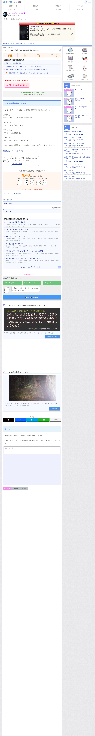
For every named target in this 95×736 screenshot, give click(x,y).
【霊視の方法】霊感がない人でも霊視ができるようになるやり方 (26, 616)
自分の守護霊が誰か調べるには (51, 659)
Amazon (32, 719)
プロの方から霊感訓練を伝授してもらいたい (50, 603)
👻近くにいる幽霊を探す (13, 63)
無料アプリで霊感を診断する (48, 696)
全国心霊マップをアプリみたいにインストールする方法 (23, 66)
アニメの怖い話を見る (45, 685)
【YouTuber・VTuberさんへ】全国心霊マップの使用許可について (27, 69)
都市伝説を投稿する (31, 297)
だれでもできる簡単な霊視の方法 (48, 628)
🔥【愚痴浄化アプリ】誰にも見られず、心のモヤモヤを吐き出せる (27, 73)
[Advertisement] (32, 354)
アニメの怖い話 (16, 193)
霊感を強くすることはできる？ (50, 586)
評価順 (24, 488)
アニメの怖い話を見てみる (30, 267)
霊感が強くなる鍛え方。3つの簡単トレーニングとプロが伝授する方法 (28, 581)
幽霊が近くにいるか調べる (13, 151)
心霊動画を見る (43, 690)
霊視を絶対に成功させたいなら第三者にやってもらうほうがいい (48, 636)
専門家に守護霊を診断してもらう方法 (51, 668)
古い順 (16, 488)
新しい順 (7, 488)
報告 (58, 492)
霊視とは (43, 621)
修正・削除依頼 (55, 554)
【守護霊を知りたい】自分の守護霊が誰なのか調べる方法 (24, 653)
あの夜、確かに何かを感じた (17, 85)
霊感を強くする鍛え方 (50, 594)
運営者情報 (16, 549)
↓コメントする (17, 164)
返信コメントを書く (12, 515)
